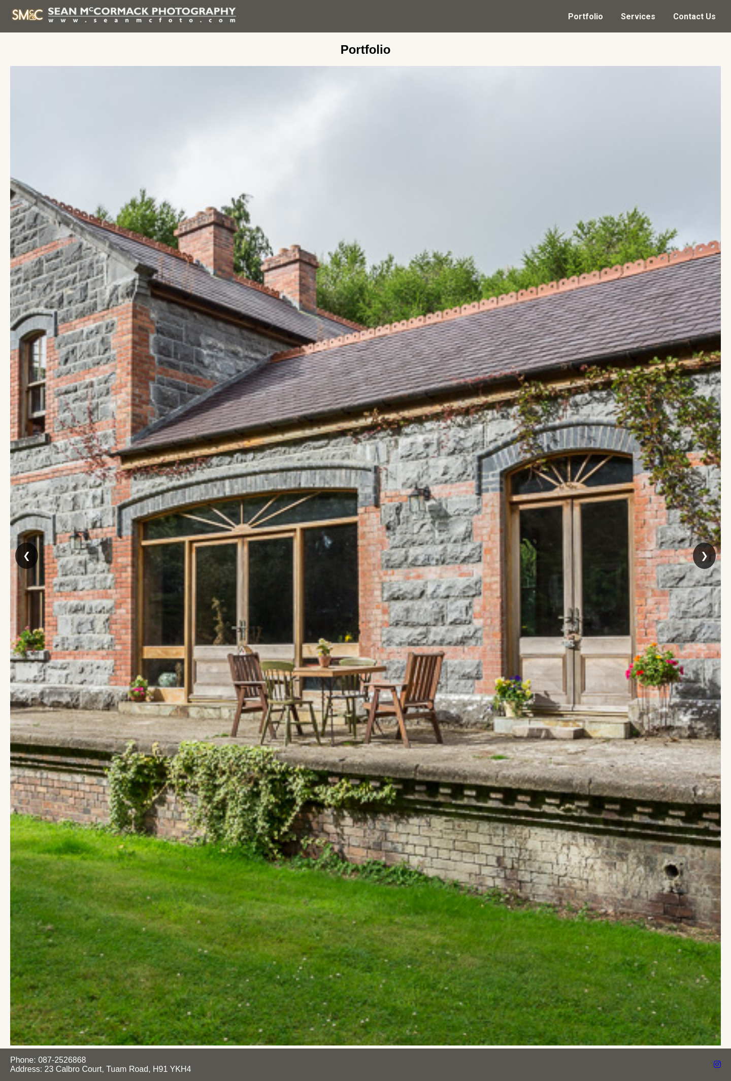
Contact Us (694, 16)
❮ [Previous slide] (26, 556)
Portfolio (585, 16)
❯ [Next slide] (704, 556)
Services (638, 16)
